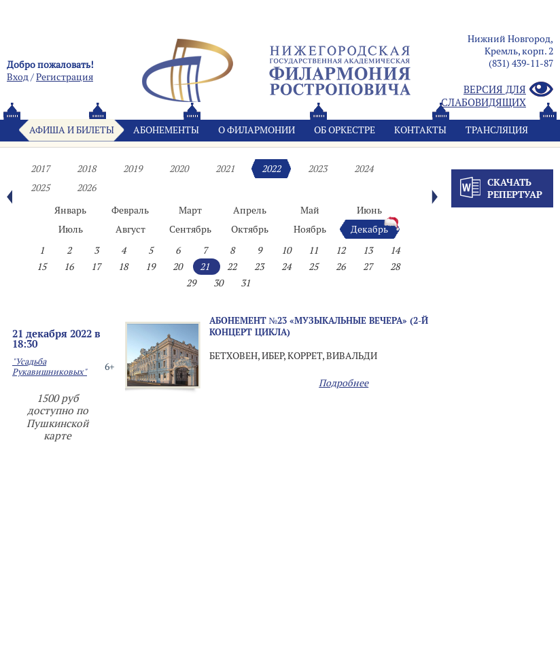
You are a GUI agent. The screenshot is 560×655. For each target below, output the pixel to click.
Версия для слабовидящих (497, 96)
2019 (132, 169)
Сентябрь (190, 229)
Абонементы (166, 130)
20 (177, 267)
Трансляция (497, 130)
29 (191, 283)
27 (367, 267)
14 (395, 250)
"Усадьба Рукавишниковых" (49, 366)
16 (68, 267)
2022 (271, 169)
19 (150, 267)
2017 (40, 169)
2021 (224, 169)
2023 (317, 169)
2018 (86, 169)
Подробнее (343, 383)
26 (340, 267)
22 (232, 267)
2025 (40, 188)
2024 (363, 169)
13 (367, 250)
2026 (86, 188)
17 (96, 267)
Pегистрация (64, 77)
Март (190, 210)
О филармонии (256, 130)
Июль (70, 229)
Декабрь (369, 229)
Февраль (130, 210)
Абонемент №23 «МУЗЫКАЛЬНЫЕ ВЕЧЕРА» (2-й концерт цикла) (319, 326)
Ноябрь (310, 229)
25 (313, 267)
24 (286, 267)
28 (395, 267)
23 (259, 267)
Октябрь (249, 229)
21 (204, 267)
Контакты (420, 130)
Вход (18, 77)
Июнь (369, 210)
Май (309, 210)
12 (340, 250)
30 (218, 283)
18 (123, 267)
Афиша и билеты (71, 130)
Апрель (249, 210)
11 (313, 250)
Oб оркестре (344, 130)
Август (130, 229)
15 (41, 267)
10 (286, 250)
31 (245, 283)
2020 (178, 169)
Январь (70, 210)
